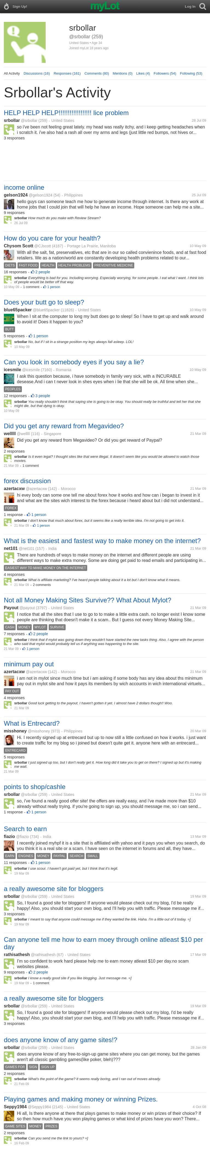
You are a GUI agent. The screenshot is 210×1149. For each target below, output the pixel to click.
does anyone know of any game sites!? (60, 1040)
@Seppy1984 (39, 1107)
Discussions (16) (37, 73)
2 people (43, 272)
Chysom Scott (18, 246)
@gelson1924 (40, 195)
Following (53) (191, 73)
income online (24, 187)
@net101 (26, 548)
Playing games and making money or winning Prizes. (81, 1099)
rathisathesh (17, 954)
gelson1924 (16, 195)
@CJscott (42, 246)
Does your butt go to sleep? (44, 302)
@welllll (23, 434)
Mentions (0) (122, 73)
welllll (10, 433)
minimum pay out (29, 664)
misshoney (15, 731)
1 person (53, 287)
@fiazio (22, 836)
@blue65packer (46, 310)
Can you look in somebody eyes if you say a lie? (74, 362)
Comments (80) (96, 73)
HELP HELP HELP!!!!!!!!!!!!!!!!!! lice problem (66, 112)
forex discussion (27, 481)
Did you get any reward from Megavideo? (64, 426)
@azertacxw (36, 488)
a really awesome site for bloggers (53, 888)
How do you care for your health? (52, 238)
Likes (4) (143, 73)
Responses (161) (67, 73)
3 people (43, 396)
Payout (11, 607)
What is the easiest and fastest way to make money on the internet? (102, 540)
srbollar (12, 120)
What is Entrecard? (32, 723)
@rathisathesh (43, 954)
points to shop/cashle (34, 786)
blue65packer (18, 309)
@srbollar (29, 120)
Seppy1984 (15, 1106)
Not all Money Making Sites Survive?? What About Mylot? (87, 600)
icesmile (12, 369)
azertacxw (14, 488)
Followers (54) (165, 73)
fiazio (9, 836)
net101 (11, 548)
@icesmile (31, 370)
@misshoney (39, 731)
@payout (27, 608)
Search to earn (25, 829)
